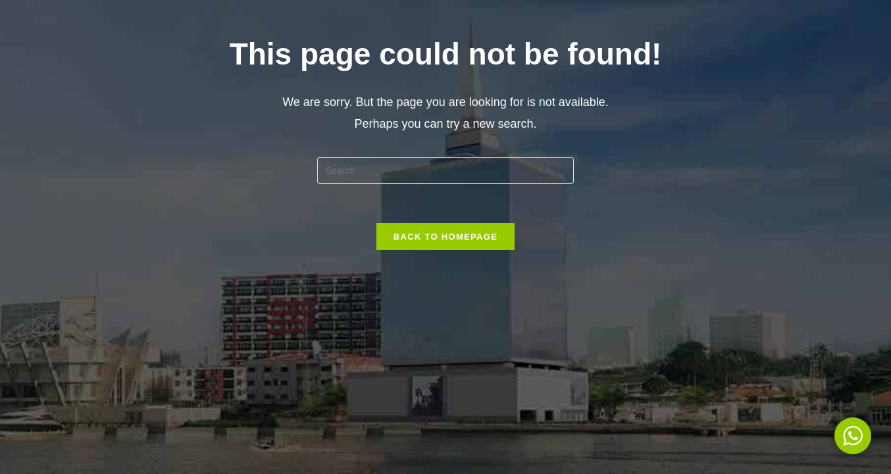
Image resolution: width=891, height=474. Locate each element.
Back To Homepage (445, 237)
